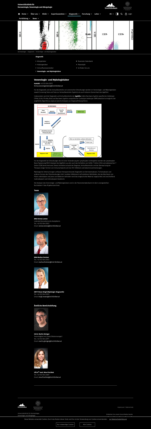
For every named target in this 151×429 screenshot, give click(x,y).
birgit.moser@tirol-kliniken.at (49, 297)
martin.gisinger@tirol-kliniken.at (50, 341)
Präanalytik (81, 65)
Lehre (96, 14)
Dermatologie (22, 52)
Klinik (44, 14)
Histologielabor (42, 65)
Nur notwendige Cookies (65, 424)
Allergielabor (41, 61)
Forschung (86, 14)
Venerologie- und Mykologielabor (49, 71)
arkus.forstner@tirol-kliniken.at (51, 262)
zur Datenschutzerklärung (118, 419)
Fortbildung (23, 18)
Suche (121, 14)
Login (130, 14)
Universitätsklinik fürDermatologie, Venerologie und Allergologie (35, 5)
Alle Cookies (87, 424)
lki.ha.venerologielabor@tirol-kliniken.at (48, 86)
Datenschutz (129, 407)
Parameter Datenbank (85, 61)
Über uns (34, 14)
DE (111, 14)
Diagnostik (73, 14)
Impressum (120, 407)
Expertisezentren (58, 14)
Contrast (117, 14)
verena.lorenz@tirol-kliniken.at (50, 226)
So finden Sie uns (84, 68)
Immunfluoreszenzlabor (45, 68)
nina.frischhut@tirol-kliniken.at (50, 377)
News (35, 18)
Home (24, 14)
